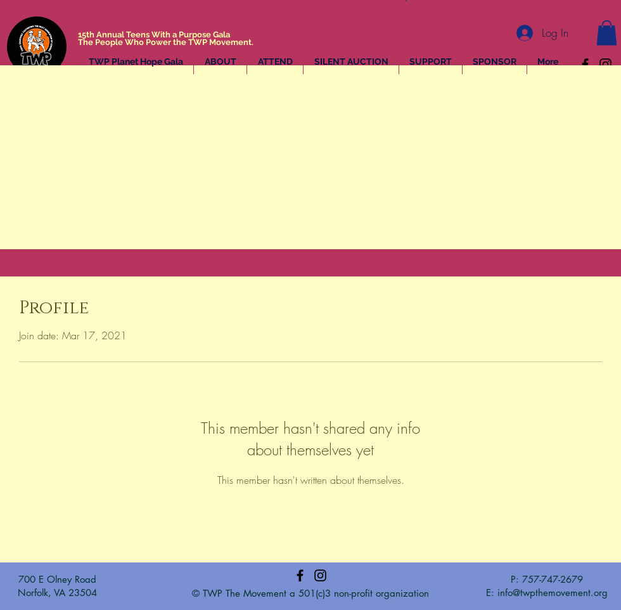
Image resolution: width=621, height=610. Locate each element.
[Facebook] (585, 64)
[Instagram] (605, 64)
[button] (606, 32)
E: (491, 593)
